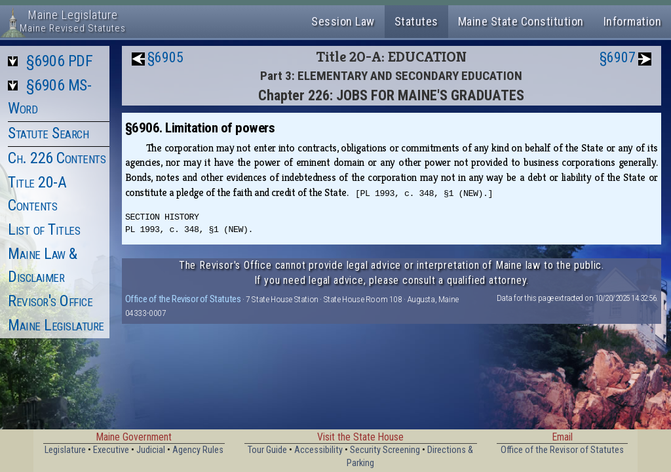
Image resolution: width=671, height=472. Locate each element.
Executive (111, 450)
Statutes (416, 21)
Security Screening (385, 450)
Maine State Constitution (521, 21)
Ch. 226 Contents (56, 158)
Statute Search (48, 133)
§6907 (618, 57)
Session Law (343, 21)
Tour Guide (267, 450)
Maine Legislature (56, 325)
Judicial (150, 450)
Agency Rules (197, 450)
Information (633, 21)
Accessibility (318, 450)
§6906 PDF (59, 61)
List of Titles (44, 229)
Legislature (65, 450)
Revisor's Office (50, 301)
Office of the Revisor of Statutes (183, 299)
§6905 (165, 57)
